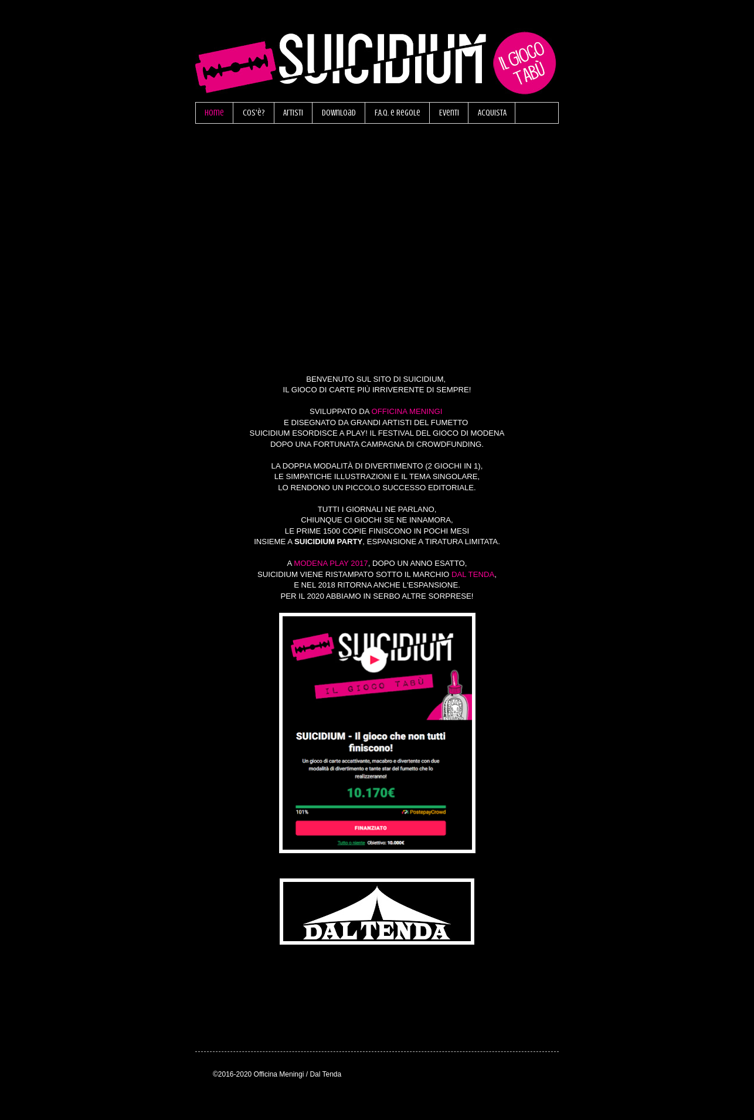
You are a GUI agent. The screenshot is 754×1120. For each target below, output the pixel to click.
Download (339, 113)
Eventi (449, 113)
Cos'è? (254, 113)
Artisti (293, 113)
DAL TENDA (472, 574)
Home (214, 113)
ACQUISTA (492, 113)
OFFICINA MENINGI (406, 411)
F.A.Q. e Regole (397, 113)
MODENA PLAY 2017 (331, 563)
